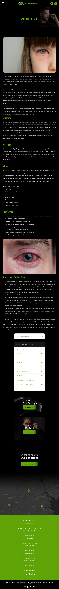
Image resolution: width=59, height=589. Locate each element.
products (19, 375)
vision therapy (21, 349)
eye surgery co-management (25, 380)
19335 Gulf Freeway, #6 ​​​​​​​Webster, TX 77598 (29, 544)
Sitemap (29, 583)
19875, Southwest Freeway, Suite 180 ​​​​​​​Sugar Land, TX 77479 (29, 529)
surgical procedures (22, 371)
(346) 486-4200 (29, 535)
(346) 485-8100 (29, 565)
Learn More (29, 407)
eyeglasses (20, 362)
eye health (20, 366)
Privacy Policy (50, 582)
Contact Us (29, 432)
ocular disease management (25, 384)
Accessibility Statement (38, 582)
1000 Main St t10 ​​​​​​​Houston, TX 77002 (29, 559)
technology (20, 389)
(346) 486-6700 (29, 550)
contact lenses (21, 358)
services (19, 353)
